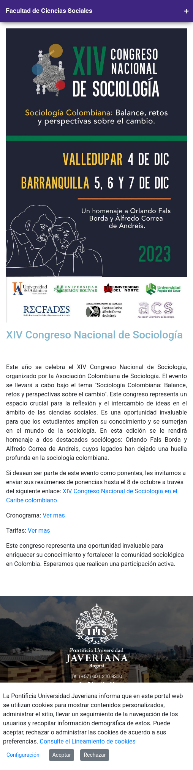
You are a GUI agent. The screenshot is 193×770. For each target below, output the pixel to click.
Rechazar (95, 755)
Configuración (23, 755)
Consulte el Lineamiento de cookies (88, 741)
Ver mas (54, 515)
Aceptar (61, 755)
